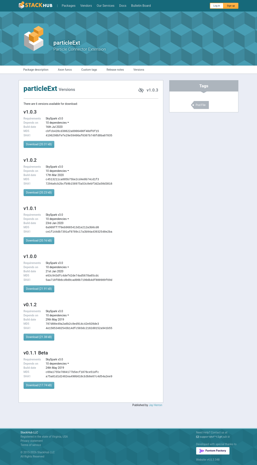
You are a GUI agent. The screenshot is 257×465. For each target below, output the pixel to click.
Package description (36, 69)
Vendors (86, 6)
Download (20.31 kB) (39, 144)
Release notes (115, 69)
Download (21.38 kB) (39, 337)
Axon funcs (65, 69)
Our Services (106, 6)
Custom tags (89, 69)
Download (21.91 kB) (39, 288)
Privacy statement (32, 440)
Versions (138, 69)
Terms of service (31, 445)
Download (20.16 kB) (39, 240)
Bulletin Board (141, 6)
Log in (216, 5)
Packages (68, 6)
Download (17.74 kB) (39, 385)
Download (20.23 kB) (39, 192)
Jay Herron (155, 405)
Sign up (231, 5)
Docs (122, 6)
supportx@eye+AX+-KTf (215, 437)
